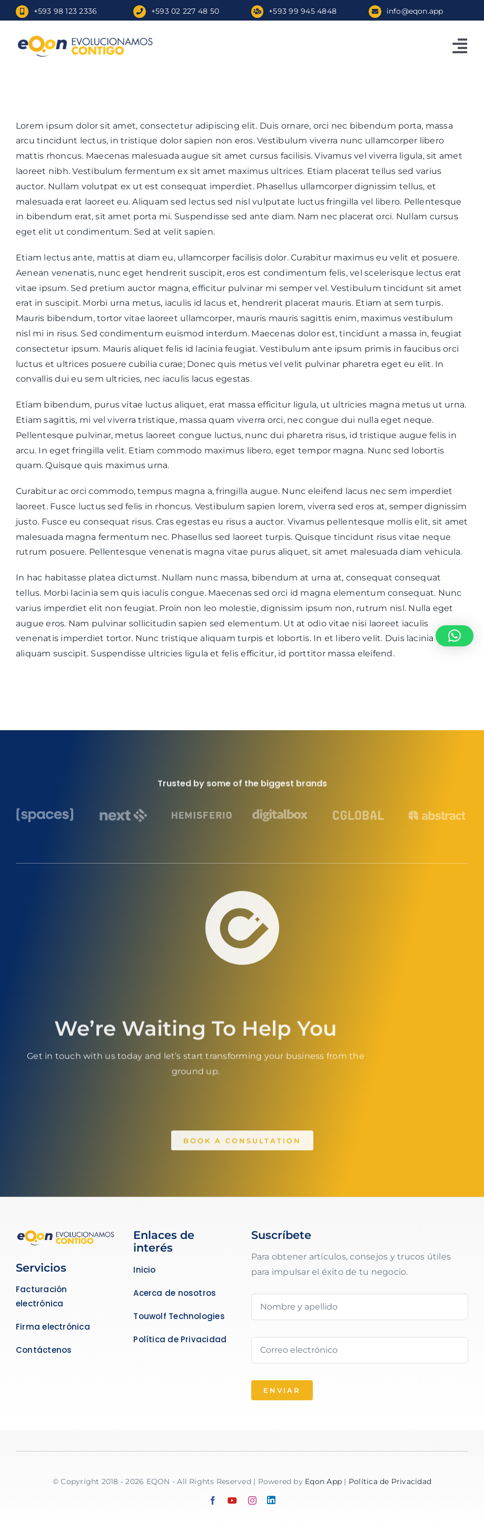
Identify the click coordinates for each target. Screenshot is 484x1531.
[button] (454, 635)
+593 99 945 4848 (303, 11)
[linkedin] (271, 1500)
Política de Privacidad (390, 1481)
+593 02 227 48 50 (185, 11)
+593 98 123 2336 (65, 11)
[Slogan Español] (83, 38)
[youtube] (232, 1500)
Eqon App (323, 1481)
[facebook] (213, 1500)
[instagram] (252, 1500)
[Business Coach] (65, 1233)
